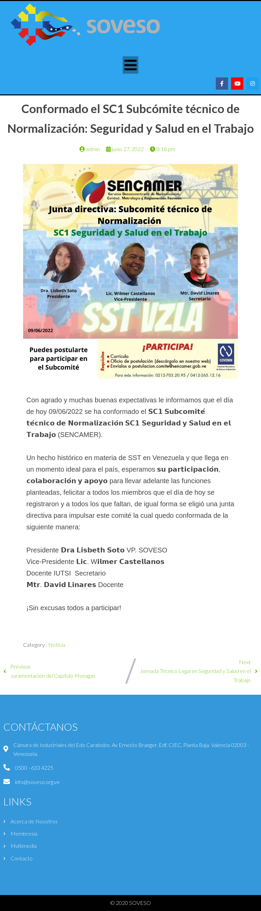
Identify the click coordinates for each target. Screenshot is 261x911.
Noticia (56, 644)
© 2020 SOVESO (130, 902)
